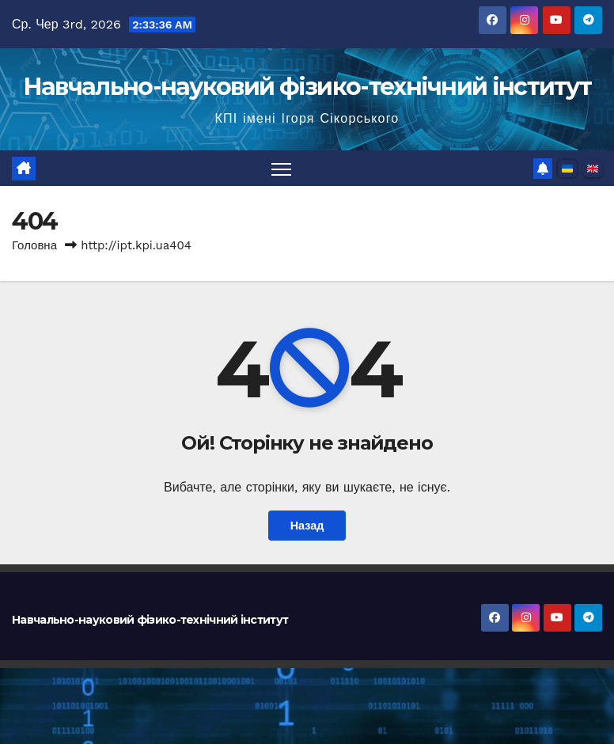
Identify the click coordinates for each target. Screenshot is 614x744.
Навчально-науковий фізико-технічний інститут (307, 86)
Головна (34, 245)
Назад (307, 525)
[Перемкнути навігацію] (281, 168)
